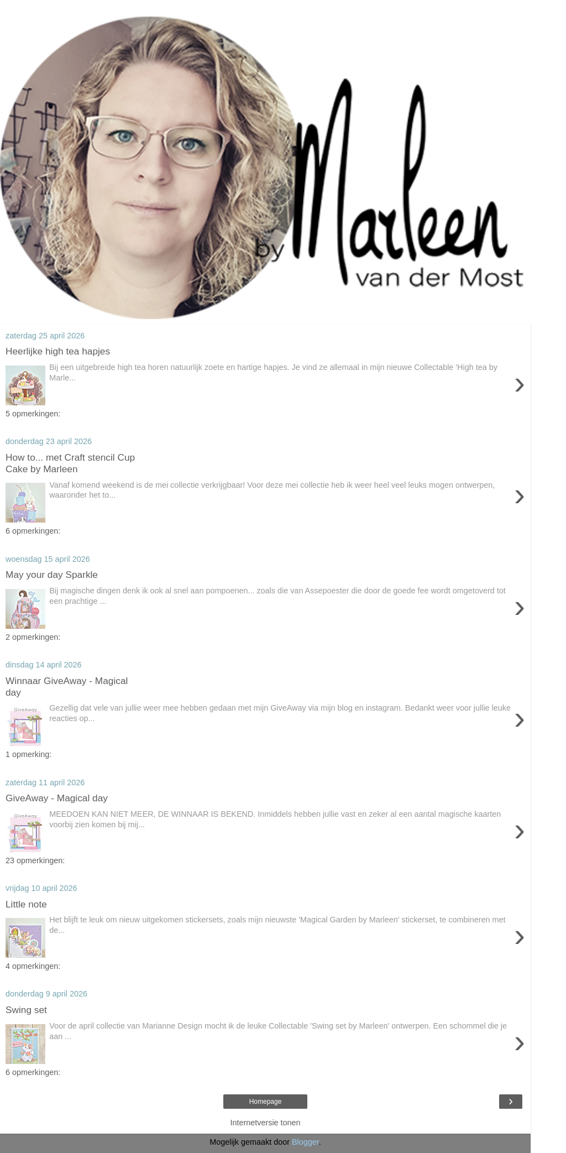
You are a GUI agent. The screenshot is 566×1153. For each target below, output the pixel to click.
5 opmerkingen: (33, 413)
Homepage (265, 1101)
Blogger (305, 1142)
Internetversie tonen (265, 1122)
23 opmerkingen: (35, 860)
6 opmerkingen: (33, 530)
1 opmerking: (28, 754)
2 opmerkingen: (33, 637)
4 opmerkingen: (33, 966)
